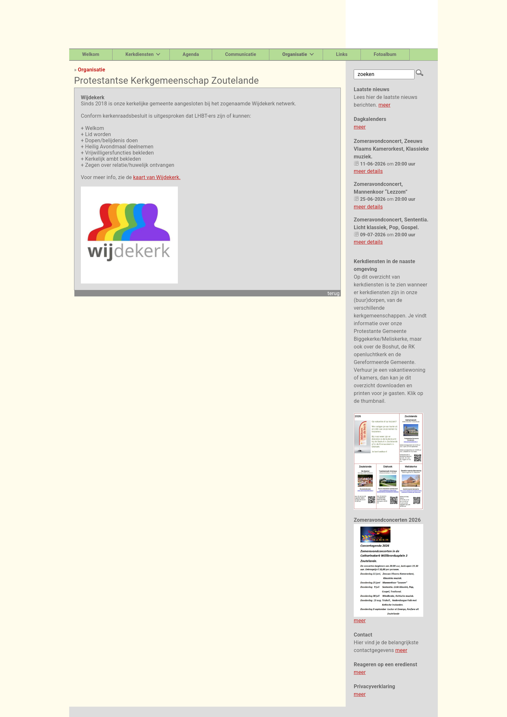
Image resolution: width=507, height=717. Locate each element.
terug (334, 293)
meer (384, 105)
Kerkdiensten (139, 54)
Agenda (191, 54)
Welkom (90, 54)
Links (341, 54)
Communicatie (240, 54)
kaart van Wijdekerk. (156, 177)
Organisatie (91, 70)
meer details (368, 171)
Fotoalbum (385, 54)
